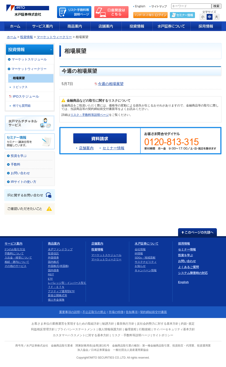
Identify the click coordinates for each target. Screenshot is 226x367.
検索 (216, 6)
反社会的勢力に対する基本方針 (158, 323)
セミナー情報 (113, 148)
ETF (50, 278)
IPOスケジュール (26, 96)
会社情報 (140, 249)
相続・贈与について (17, 262)
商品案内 (54, 243)
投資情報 (26, 37)
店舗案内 (86, 148)
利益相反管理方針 (43, 329)
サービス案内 (13, 243)
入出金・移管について (18, 257)
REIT (51, 274)
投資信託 (53, 253)
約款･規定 (187, 323)
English (183, 282)
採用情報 (184, 243)
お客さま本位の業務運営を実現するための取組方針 (66, 323)
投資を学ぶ (19, 156)
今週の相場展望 (111, 84)
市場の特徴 (116, 312)
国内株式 (53, 262)
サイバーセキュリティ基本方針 (174, 329)
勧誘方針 (108, 323)
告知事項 (132, 312)
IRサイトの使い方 (23, 182)
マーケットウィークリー (54, 37)
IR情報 (139, 253)
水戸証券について (146, 243)
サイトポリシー (162, 335)
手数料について (14, 253)
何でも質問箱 (22, 105)
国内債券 (53, 270)
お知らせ (140, 266)
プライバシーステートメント (76, 329)
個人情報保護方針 (110, 329)
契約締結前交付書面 (153, 312)
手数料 (15, 164)
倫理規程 (131, 329)
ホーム (11, 37)
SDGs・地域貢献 (145, 257)
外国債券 (53, 257)
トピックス (20, 87)
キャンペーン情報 (146, 270)
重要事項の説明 (69, 312)
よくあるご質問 (188, 267)
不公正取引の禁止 (94, 312)
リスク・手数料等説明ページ (89, 114)
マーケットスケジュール (29, 59)
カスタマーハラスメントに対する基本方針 (81, 335)
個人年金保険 (56, 299)
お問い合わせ (20, 173)
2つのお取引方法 (15, 249)
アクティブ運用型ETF (61, 291)
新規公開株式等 (57, 295)
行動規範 (145, 329)
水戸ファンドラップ (60, 249)
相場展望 (19, 78)
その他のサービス (15, 266)
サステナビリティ (146, 262)
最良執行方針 (125, 323)
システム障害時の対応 (193, 273)
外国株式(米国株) (58, 266)
